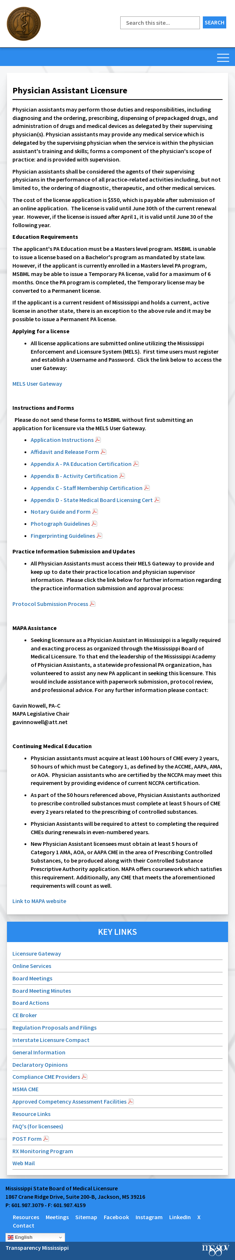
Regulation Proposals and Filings (54, 1027)
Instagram (149, 1217)
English (20, 1237)
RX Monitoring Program (42, 1151)
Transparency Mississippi (37, 1247)
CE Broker (24, 1015)
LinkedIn (180, 1217)
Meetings (57, 1217)
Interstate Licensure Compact (51, 1039)
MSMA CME (25, 1089)
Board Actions (30, 1002)
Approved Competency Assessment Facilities (69, 1101)
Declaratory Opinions (40, 1064)
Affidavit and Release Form (65, 451)
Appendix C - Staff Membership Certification (87, 487)
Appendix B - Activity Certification (74, 475)
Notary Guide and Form (61, 511)
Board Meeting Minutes (41, 990)
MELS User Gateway (37, 383)
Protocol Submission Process (50, 603)
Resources (26, 1217)
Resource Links (31, 1113)
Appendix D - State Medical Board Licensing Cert (92, 499)
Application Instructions (62, 439)
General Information (38, 1052)
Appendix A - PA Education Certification (81, 463)
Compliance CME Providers (46, 1076)
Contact (23, 1225)
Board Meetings (32, 978)
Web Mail (23, 1163)
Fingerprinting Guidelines (63, 535)
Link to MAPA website (39, 901)
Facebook (116, 1217)
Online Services (31, 965)
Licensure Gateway (36, 953)
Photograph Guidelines (60, 523)
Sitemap (86, 1217)
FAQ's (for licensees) (37, 1126)
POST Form (27, 1138)
